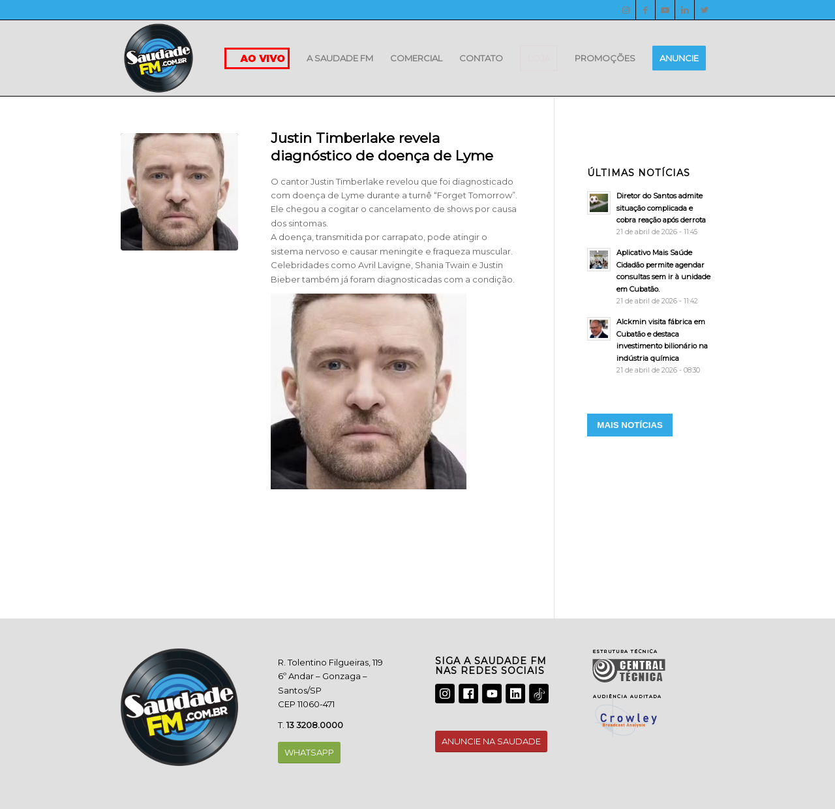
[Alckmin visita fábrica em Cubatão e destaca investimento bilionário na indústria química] (650, 345)
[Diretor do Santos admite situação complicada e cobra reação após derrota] (650, 214)
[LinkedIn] (684, 10)
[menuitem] (340, 58)
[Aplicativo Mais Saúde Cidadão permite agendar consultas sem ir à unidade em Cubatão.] (650, 276)
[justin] (179, 192)
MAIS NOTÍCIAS (630, 425)
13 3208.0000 (314, 725)
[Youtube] (665, 10)
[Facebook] (645, 10)
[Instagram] (625, 10)
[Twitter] (704, 10)
